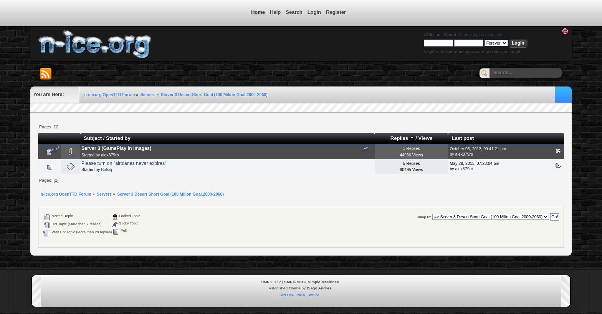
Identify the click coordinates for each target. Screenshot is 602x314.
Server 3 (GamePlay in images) (116, 148)
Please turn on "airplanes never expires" (124, 163)
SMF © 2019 (295, 282)
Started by (118, 138)
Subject (93, 138)
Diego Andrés (319, 288)
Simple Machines (323, 282)
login (477, 34)
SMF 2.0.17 (271, 282)
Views (425, 138)
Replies (402, 138)
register (495, 34)
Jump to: (424, 217)
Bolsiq (106, 169)
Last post (463, 138)
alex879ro (110, 155)
